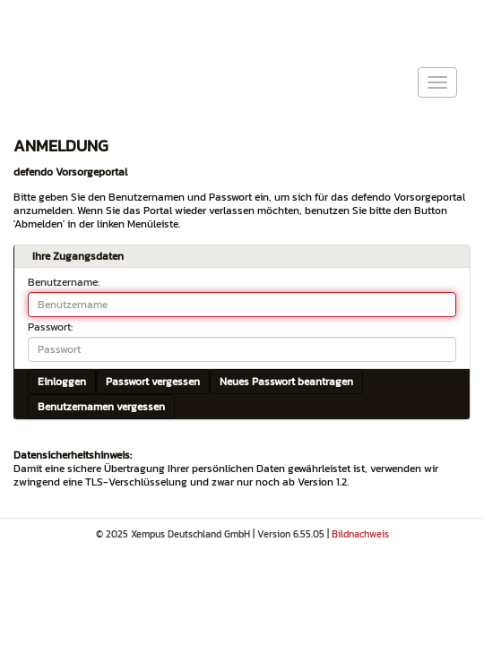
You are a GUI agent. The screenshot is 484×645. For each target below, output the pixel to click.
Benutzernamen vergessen (101, 407)
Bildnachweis (360, 534)
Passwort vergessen (153, 382)
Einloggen (62, 382)
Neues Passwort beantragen (286, 382)
